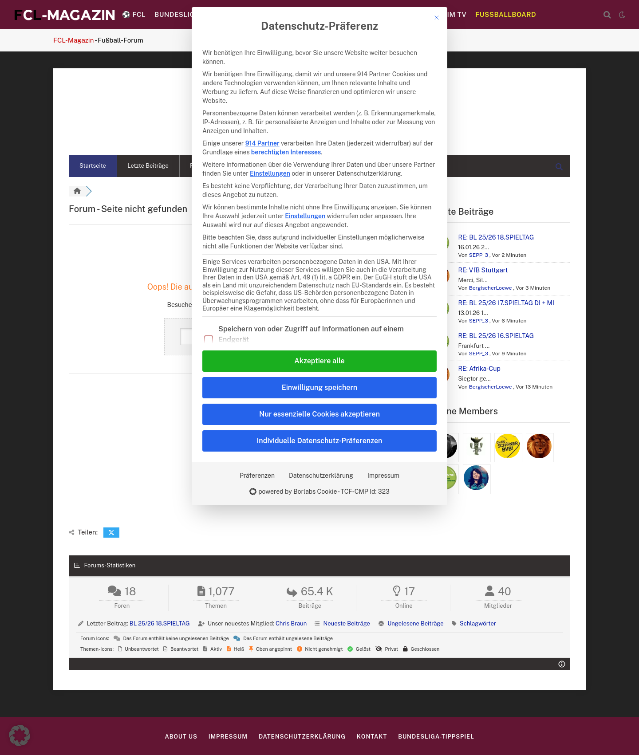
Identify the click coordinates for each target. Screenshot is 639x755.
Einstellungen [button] (270, 173)
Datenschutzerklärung (321, 475)
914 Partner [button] (262, 143)
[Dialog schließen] (437, 18)
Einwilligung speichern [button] (319, 387)
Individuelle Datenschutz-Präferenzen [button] (320, 440)
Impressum (383, 475)
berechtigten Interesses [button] (286, 152)
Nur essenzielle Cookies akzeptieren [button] (319, 414)
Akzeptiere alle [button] (319, 361)
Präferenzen (257, 475)
